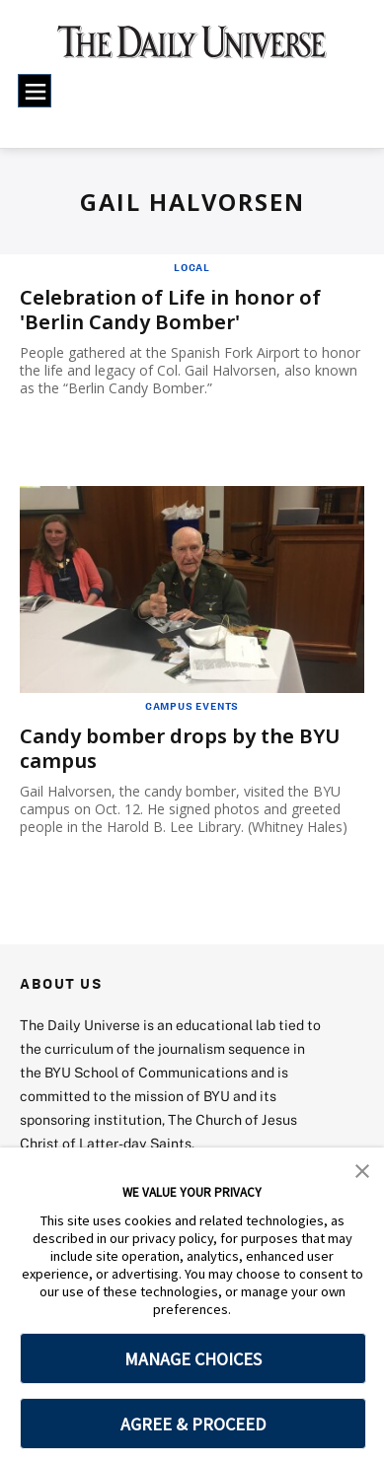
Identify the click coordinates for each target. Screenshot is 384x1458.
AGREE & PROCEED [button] (193, 1424)
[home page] (191, 49)
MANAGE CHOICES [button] (193, 1359)
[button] (362, 1169)
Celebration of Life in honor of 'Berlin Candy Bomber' (170, 309)
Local (192, 267)
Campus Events (192, 706)
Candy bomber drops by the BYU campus (180, 748)
